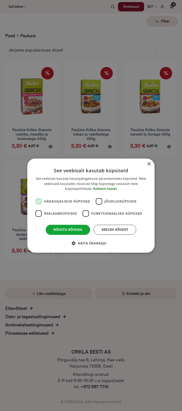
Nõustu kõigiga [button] (67, 229)
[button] (91, 243)
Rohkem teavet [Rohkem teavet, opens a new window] (105, 188)
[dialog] (91, 205)
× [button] (149, 164)
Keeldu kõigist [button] (115, 229)
